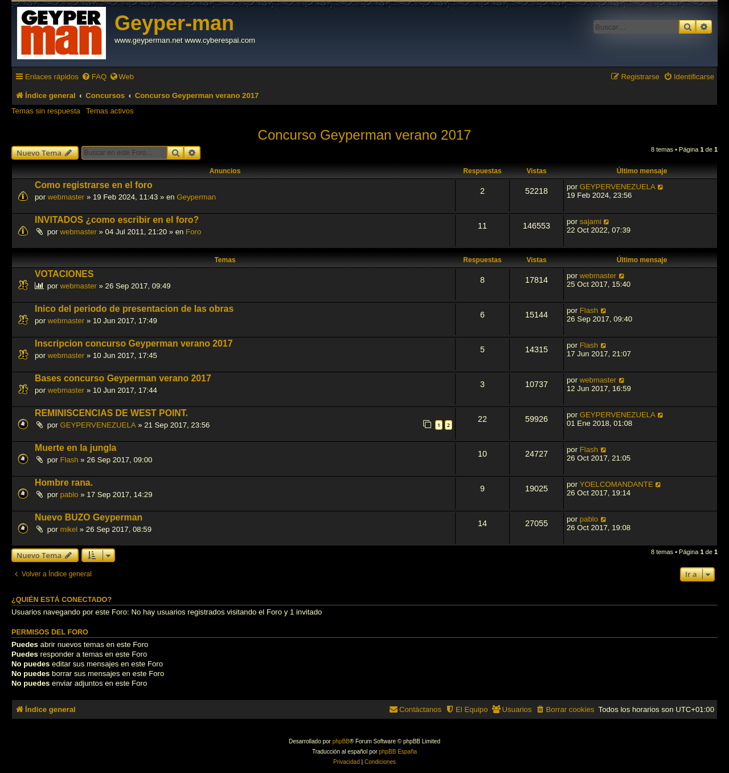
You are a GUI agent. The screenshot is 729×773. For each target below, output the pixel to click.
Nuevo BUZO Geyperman (88, 517)
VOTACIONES (64, 274)
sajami (590, 221)
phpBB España (398, 751)
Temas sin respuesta (45, 111)
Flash (589, 310)
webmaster (66, 197)
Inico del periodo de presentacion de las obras (134, 309)
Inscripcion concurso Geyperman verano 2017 (133, 343)
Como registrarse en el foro (94, 185)
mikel (68, 529)
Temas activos (110, 111)
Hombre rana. (64, 482)
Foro (193, 231)
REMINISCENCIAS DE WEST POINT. (111, 413)
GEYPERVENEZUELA (618, 186)
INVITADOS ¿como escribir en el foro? (117, 220)
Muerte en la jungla (75, 448)
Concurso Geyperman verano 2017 (365, 135)
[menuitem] (94, 76)
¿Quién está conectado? (61, 600)
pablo (69, 494)
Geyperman (196, 197)
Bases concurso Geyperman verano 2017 (123, 378)
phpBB (341, 741)
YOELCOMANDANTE (616, 484)
